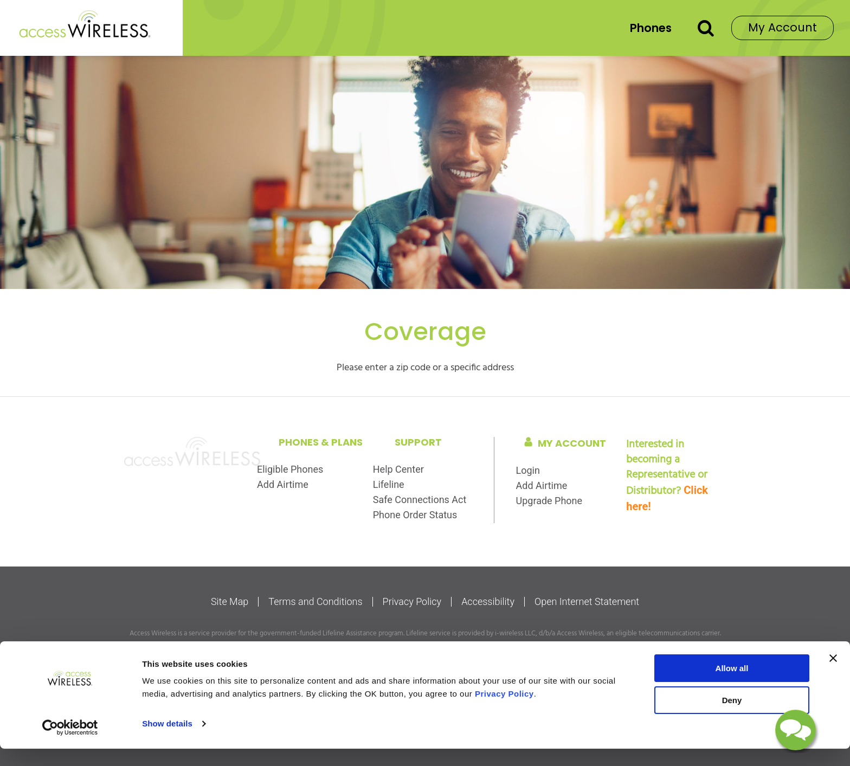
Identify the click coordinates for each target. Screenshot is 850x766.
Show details (167, 740)
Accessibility (487, 602)
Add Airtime (282, 484)
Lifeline (388, 484)
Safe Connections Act (420, 499)
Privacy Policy (412, 602)
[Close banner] (833, 675)
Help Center (398, 469)
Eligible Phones (290, 469)
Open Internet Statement (587, 602)
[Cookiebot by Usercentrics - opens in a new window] (70, 745)
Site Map (229, 602)
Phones (651, 28)
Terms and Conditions (315, 602)
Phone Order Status (415, 514)
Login (528, 470)
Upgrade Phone (549, 500)
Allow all (732, 685)
